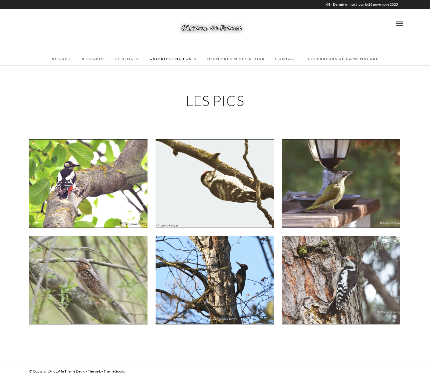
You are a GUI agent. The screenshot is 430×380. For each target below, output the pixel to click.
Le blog (124, 58)
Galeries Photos (170, 58)
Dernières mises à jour (236, 58)
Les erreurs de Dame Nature (343, 58)
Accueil (62, 58)
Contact (286, 58)
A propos (93, 58)
